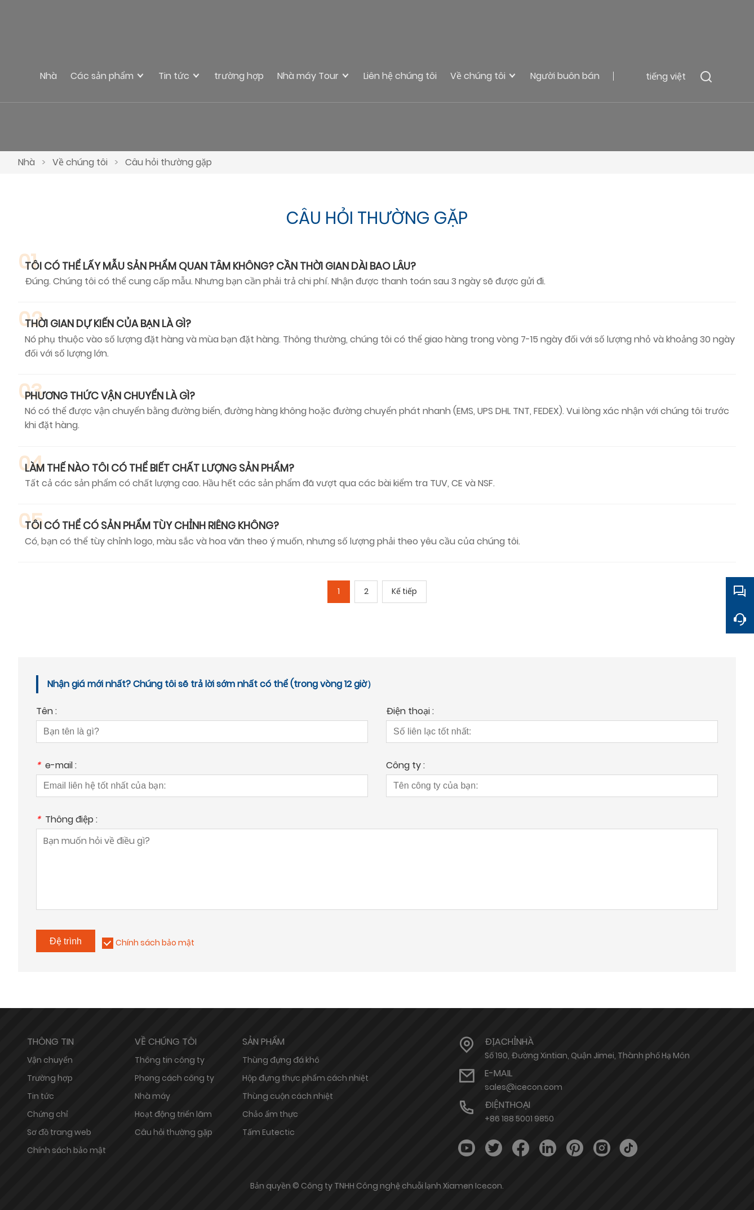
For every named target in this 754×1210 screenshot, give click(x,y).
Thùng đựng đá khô (281, 1060)
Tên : (46, 712)
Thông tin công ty (170, 1060)
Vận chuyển (50, 1060)
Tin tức (40, 1096)
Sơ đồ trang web (59, 1132)
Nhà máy (152, 1096)
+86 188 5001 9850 (519, 1118)
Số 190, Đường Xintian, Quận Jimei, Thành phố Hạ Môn (587, 1055)
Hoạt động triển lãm (173, 1114)
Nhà (26, 162)
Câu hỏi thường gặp (168, 162)
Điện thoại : (410, 712)
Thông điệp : (66, 820)
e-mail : (56, 766)
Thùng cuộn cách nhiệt (287, 1096)
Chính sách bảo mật (155, 942)
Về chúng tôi (80, 162)
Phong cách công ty (174, 1078)
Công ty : (405, 766)
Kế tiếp (405, 591)
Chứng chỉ (47, 1114)
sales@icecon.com (523, 1087)
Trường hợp (50, 1078)
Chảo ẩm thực (270, 1114)
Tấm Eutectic (268, 1132)
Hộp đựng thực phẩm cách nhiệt (305, 1078)
